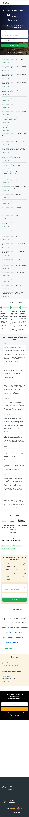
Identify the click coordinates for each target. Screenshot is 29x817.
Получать (15, 709)
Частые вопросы (3, 791)
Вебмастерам (11, 789)
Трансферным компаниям (11, 783)
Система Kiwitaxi (3, 783)
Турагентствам (11, 786)
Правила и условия (16, 812)
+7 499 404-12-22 (6, 681)
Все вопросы (8, 648)
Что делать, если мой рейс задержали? (12, 637)
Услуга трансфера (4, 787)
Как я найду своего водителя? (10, 642)
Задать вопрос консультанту (11, 665)
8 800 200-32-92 (6, 677)
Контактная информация (4, 795)
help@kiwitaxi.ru (8, 663)
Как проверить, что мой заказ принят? (12, 632)
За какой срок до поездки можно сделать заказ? (15, 627)
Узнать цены (14, 45)
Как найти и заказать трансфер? (10, 613)
